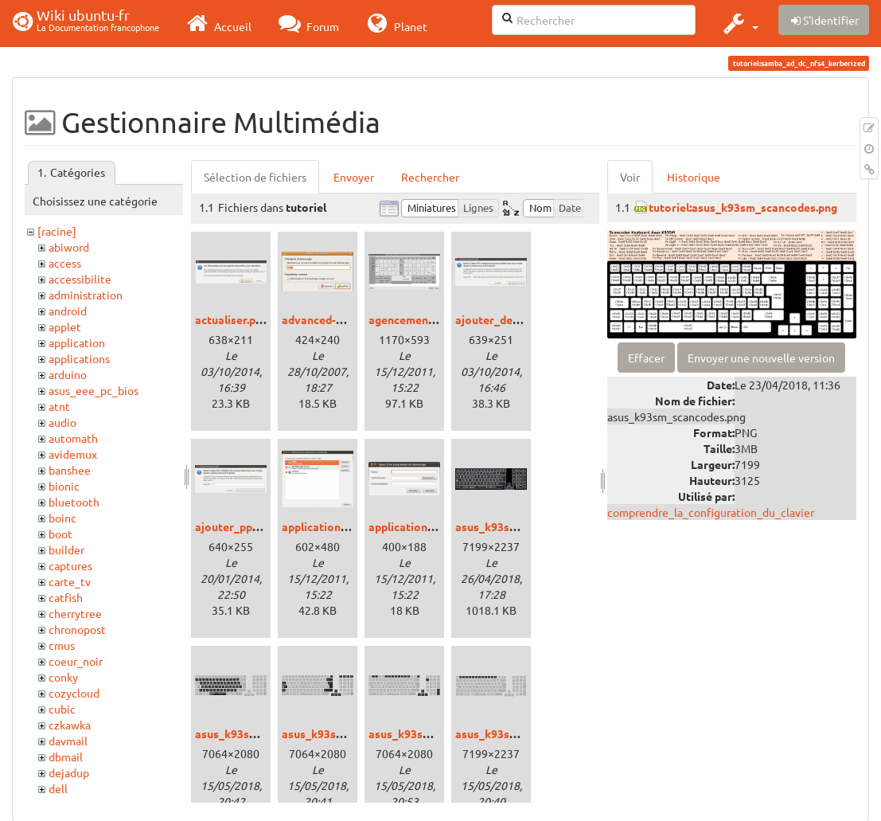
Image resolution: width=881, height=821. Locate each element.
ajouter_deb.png (497, 319)
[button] (739, 23)
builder (66, 549)
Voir (630, 177)
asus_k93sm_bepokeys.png (265, 733)
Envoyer (353, 177)
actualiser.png (231, 319)
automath (73, 438)
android (68, 310)
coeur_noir (76, 661)
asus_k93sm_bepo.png (513, 526)
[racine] (56, 231)
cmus (62, 645)
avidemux (73, 454)
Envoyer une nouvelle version (761, 357)
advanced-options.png (340, 319)
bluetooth (74, 502)
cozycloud (74, 693)
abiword (69, 247)
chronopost (77, 629)
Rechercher (430, 177)
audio (62, 422)
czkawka (70, 724)
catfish (66, 597)
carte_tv (70, 581)
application (77, 342)
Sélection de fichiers (255, 177)
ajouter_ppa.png (237, 526)
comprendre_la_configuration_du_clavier (710, 512)
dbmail (66, 756)
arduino (68, 374)
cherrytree (75, 613)
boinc (62, 517)
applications (79, 358)
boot (60, 533)
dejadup (69, 772)
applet (65, 326)
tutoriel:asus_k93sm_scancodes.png (743, 207)
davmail (68, 740)
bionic (64, 486)
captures (70, 565)
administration (86, 294)
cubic (62, 709)
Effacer (646, 357)
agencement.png (411, 319)
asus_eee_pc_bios (93, 390)
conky (63, 677)
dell (58, 788)
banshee (70, 470)
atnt (59, 406)
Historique (693, 177)
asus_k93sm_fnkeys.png (431, 733)
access (65, 263)
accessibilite (80, 279)
